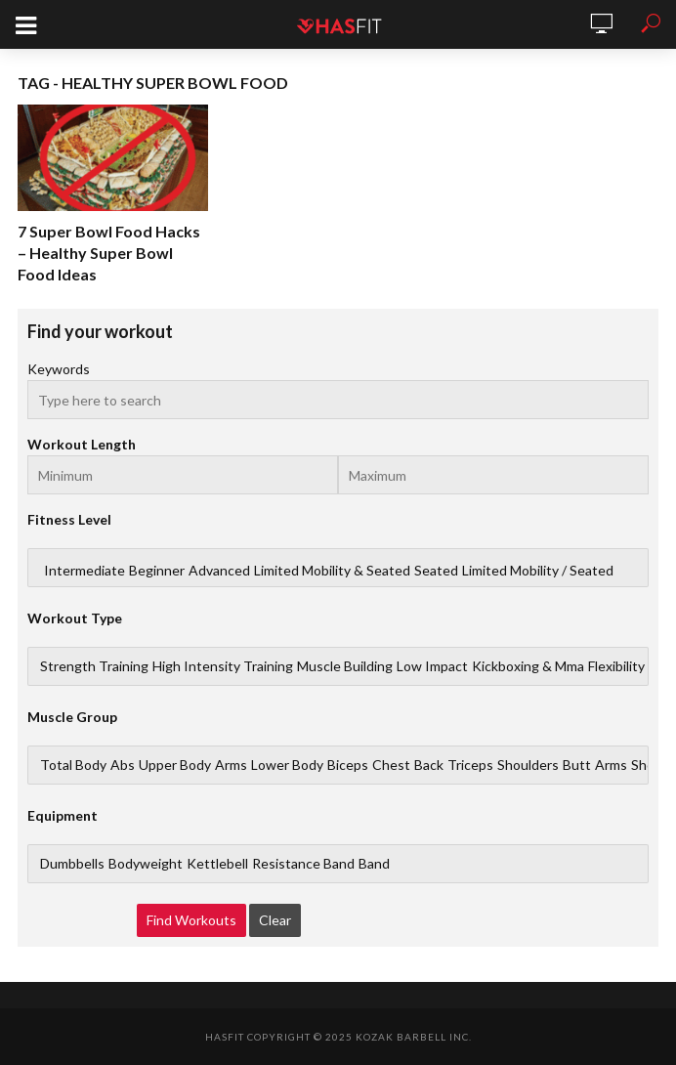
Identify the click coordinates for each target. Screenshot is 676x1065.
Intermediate (84, 570)
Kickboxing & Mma (528, 666)
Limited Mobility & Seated (332, 570)
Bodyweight (145, 864)
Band (374, 864)
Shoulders (528, 765)
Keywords (58, 369)
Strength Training (94, 666)
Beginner (157, 570)
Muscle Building (345, 666)
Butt (577, 765)
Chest (391, 765)
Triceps (470, 765)
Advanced (219, 570)
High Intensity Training (222, 666)
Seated (436, 570)
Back (428, 765)
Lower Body (287, 765)
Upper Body (175, 765)
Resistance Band (303, 864)
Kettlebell (217, 864)
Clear (275, 920)
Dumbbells (72, 864)
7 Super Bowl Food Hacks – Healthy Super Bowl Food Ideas (109, 252)
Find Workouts (191, 920)
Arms (231, 765)
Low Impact (432, 666)
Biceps (347, 765)
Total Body (73, 765)
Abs (122, 765)
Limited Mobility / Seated (537, 570)
